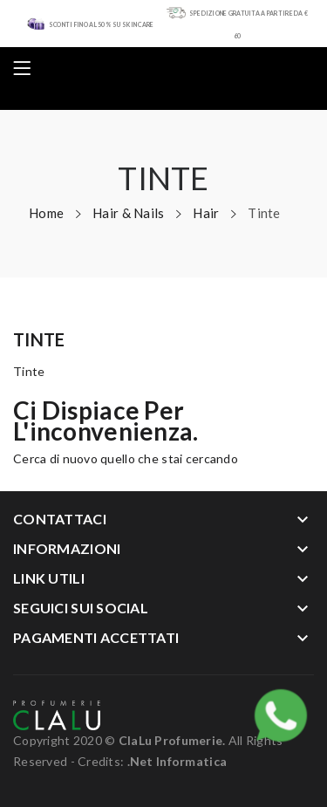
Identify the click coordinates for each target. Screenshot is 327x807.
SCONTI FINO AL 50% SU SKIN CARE (101, 24)
